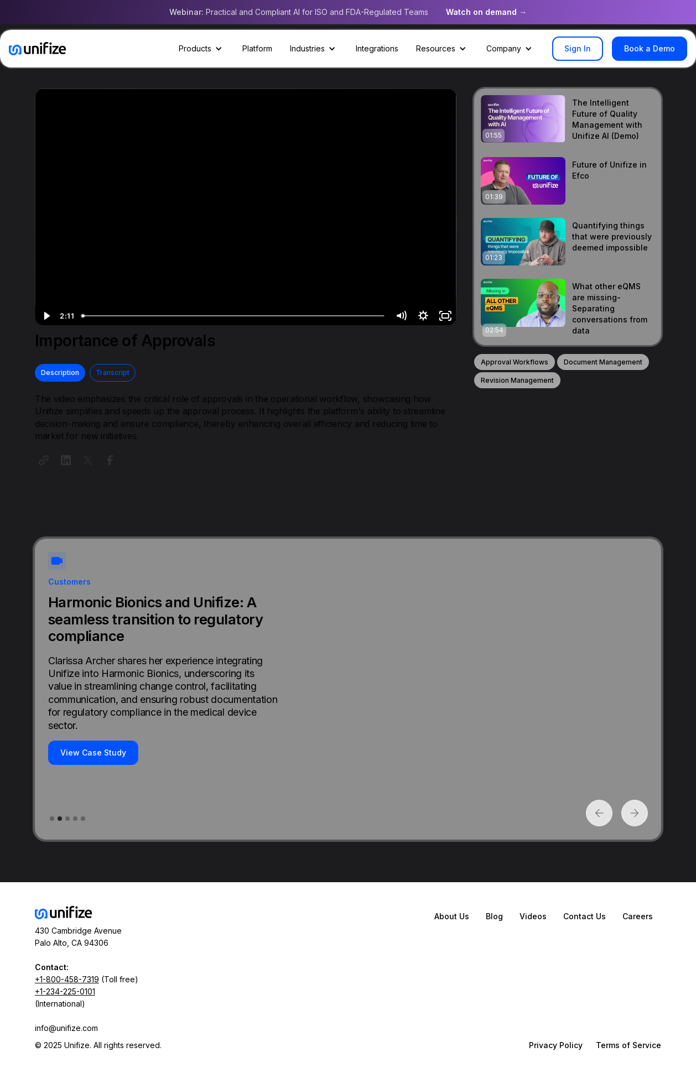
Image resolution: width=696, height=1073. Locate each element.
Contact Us (584, 916)
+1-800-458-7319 (67, 979)
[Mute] (401, 315)
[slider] (233, 315)
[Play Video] (46, 315)
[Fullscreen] (445, 315)
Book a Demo (649, 48)
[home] (37, 48)
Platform (257, 48)
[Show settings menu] (423, 315)
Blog (494, 916)
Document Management (603, 362)
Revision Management (517, 380)
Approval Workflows (514, 362)
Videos (533, 916)
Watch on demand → (486, 12)
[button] (201, 48)
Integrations (377, 48)
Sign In (577, 48)
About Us (451, 916)
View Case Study (93, 752)
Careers (637, 916)
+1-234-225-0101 (65, 991)
